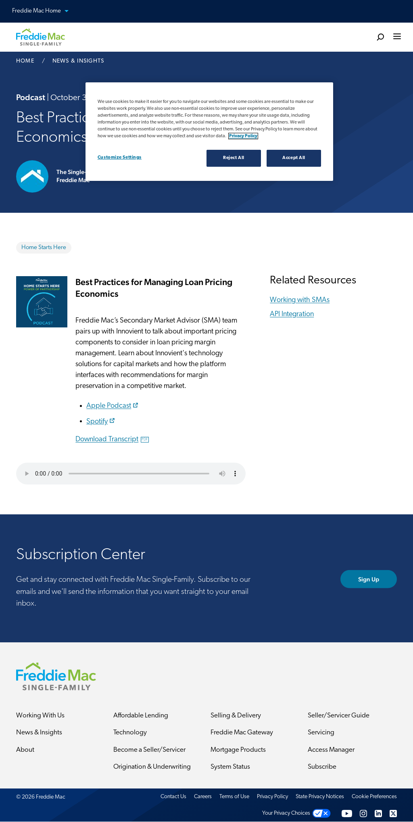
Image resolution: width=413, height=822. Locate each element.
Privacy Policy (272, 797)
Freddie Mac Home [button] (45, 11)
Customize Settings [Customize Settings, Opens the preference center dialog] (120, 157)
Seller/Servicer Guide (338, 715)
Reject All (233, 157)
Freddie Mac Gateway (242, 733)
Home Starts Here (43, 248)
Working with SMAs (300, 300)
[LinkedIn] (378, 813)
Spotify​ (101, 421)
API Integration (292, 314)
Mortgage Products (238, 750)
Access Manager (331, 750)
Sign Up (369, 579)
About (25, 750)
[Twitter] (393, 813)
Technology (130, 733)
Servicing (321, 733)
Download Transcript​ (112, 439)
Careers (203, 797)
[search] (380, 37)
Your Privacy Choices (286, 814)
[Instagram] (363, 813)
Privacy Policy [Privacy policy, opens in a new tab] (243, 136)
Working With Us (40, 715)
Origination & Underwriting (152, 767)
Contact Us (173, 797)
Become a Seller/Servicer (149, 750)
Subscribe (322, 767)
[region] (209, 131)
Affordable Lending (140, 715)
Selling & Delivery (236, 715)
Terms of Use (234, 797)
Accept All (293, 157)
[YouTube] (346, 813)
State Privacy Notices (320, 797)
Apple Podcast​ (113, 406)
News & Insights (39, 733)
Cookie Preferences (374, 797)
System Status (230, 767)
